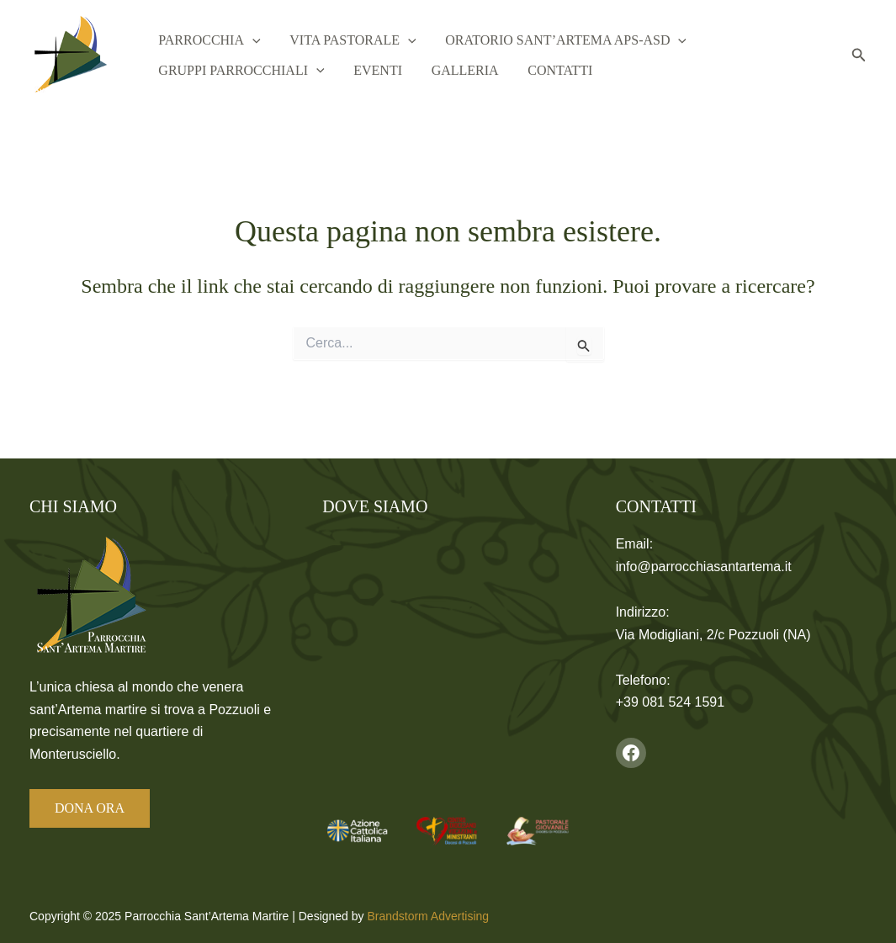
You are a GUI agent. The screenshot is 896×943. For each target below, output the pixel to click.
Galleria (442, 73)
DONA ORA (90, 808)
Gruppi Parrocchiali (237, 73)
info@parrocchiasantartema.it (704, 566)
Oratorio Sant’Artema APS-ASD (544, 37)
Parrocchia (205, 37)
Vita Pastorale (339, 37)
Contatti (528, 73)
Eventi (364, 73)
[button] (859, 55)
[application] (248, 37)
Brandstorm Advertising (428, 916)
